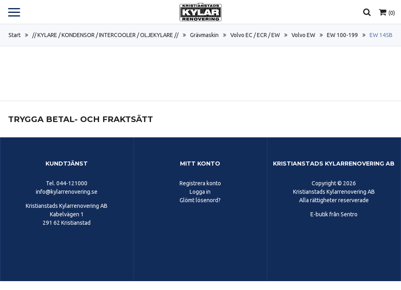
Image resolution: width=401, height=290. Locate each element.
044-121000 (71, 183)
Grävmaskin (204, 35)
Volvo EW (303, 35)
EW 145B (381, 35)
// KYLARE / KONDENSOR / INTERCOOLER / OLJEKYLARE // (105, 35)
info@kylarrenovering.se (66, 191)
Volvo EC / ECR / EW (255, 35)
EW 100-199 (342, 35)
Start (14, 35)
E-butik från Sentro (334, 214)
